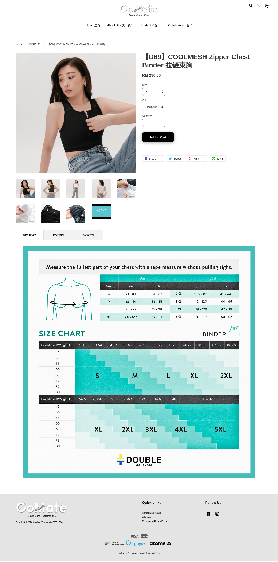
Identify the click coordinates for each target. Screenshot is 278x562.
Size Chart (29, 235)
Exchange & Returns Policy (131, 554)
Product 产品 (151, 25)
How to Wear (88, 235)
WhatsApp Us (148, 518)
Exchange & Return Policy (154, 522)
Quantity (147, 116)
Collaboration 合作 (180, 25)
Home (19, 45)
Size (144, 85)
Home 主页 (93, 25)
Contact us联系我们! (152, 514)
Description (58, 235)
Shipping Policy (153, 554)
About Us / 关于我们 (120, 25)
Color (145, 101)
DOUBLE (34, 45)
